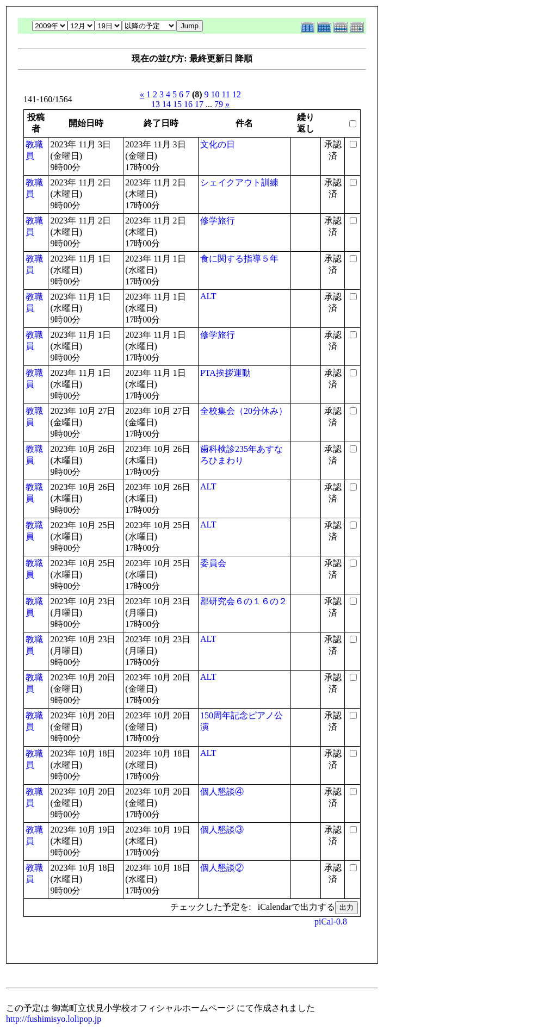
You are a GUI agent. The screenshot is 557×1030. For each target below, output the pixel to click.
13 (155, 104)
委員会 (213, 563)
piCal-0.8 (330, 921)
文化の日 (217, 144)
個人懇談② (222, 867)
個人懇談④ (222, 791)
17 (199, 104)
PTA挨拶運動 (225, 372)
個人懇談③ (222, 829)
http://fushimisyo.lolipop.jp (53, 1018)
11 (226, 94)
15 (177, 104)
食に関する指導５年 (239, 258)
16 (188, 104)
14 (166, 104)
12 (236, 94)
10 (215, 94)
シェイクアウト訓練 (239, 182)
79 (218, 104)
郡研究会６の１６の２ (243, 601)
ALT (208, 296)
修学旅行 (217, 220)
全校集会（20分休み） (243, 410)
